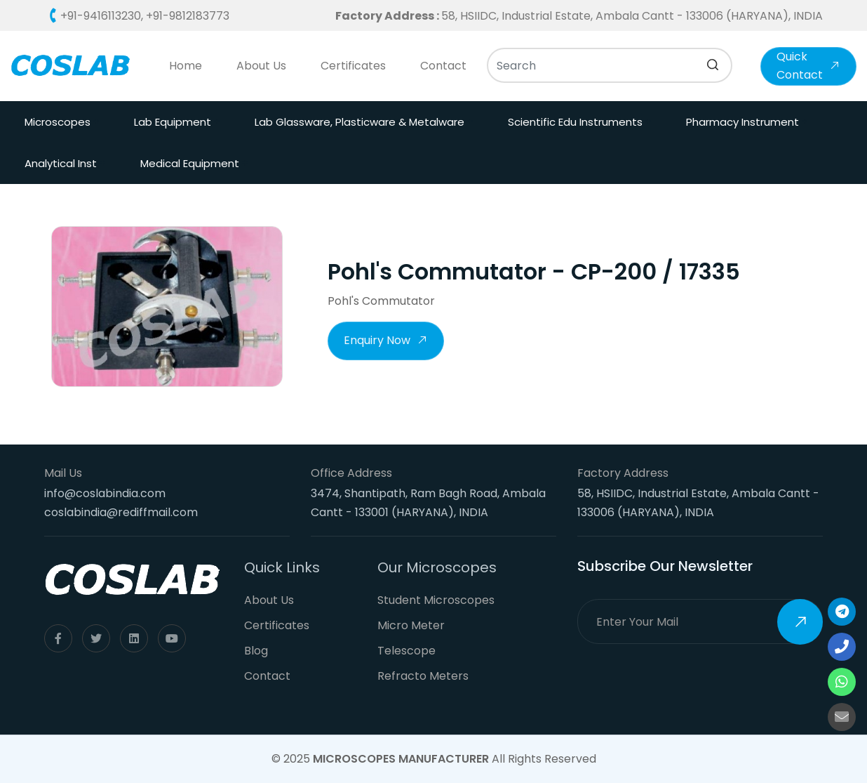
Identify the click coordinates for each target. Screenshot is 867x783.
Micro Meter (411, 625)
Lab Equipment (172, 121)
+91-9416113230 (100, 16)
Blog (256, 651)
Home (185, 66)
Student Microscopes (436, 600)
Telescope (406, 651)
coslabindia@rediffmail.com (121, 512)
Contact (443, 66)
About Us (261, 66)
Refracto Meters (423, 676)
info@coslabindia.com (105, 493)
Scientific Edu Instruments (575, 121)
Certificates (353, 66)
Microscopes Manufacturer (401, 759)
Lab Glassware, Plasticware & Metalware (359, 121)
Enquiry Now (386, 341)
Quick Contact (808, 65)
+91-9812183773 (187, 16)
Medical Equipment (189, 163)
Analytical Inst (61, 163)
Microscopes (57, 121)
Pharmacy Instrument (742, 121)
